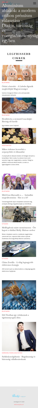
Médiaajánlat (19, 404)
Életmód (6, 82)
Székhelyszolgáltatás (12, 353)
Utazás (5, 224)
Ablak (5, 2)
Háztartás (6, 145)
